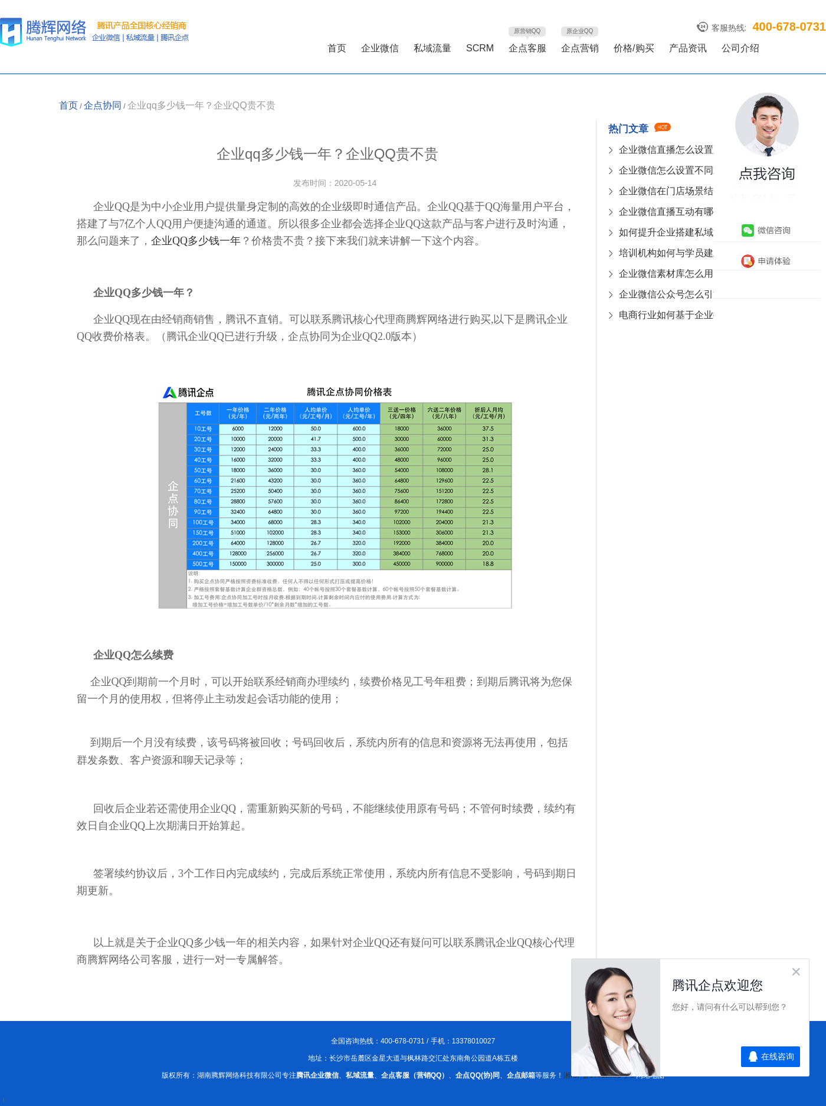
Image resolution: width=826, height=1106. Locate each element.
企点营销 (580, 48)
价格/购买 (634, 48)
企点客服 (527, 48)
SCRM (480, 48)
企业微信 (380, 48)
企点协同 (103, 105)
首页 (336, 48)
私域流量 (432, 48)
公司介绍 (740, 48)
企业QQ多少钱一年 (196, 241)
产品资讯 (688, 48)
